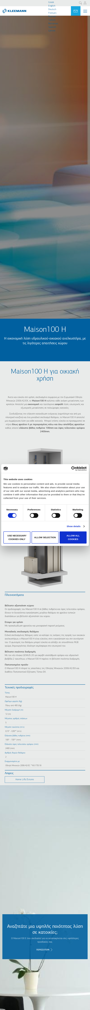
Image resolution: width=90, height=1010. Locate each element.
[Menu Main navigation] (85, 11)
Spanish (52, 27)
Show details (74, 526)
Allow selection (45, 537)
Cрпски (51, 31)
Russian (52, 16)
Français (52, 13)
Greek (51, 2)
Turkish (51, 20)
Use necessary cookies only (17, 537)
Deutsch (52, 9)
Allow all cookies (73, 537)
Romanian (53, 23)
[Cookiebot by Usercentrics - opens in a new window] (73, 468)
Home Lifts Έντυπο (24, 779)
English (51, 6)
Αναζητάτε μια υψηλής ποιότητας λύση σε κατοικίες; (45, 929)
